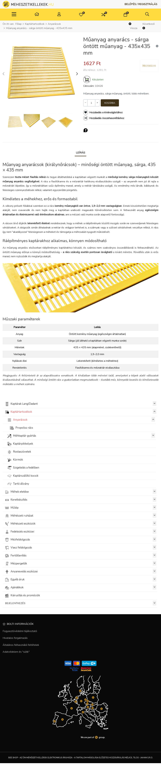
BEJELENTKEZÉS (80, 603)
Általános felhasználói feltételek (21, 645)
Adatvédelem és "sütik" (16, 652)
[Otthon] (36, 14)
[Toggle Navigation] (14, 14)
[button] (81, 14)
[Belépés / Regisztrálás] (140, 4)
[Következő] (150, 26)
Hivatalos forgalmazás (15, 638)
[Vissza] (134, 26)
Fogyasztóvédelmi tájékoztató (20, 631)
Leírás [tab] (80, 152)
